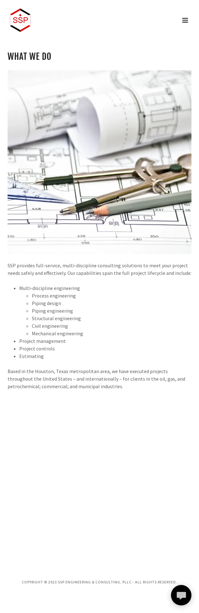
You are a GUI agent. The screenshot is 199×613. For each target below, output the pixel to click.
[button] (185, 20)
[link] (20, 20)
